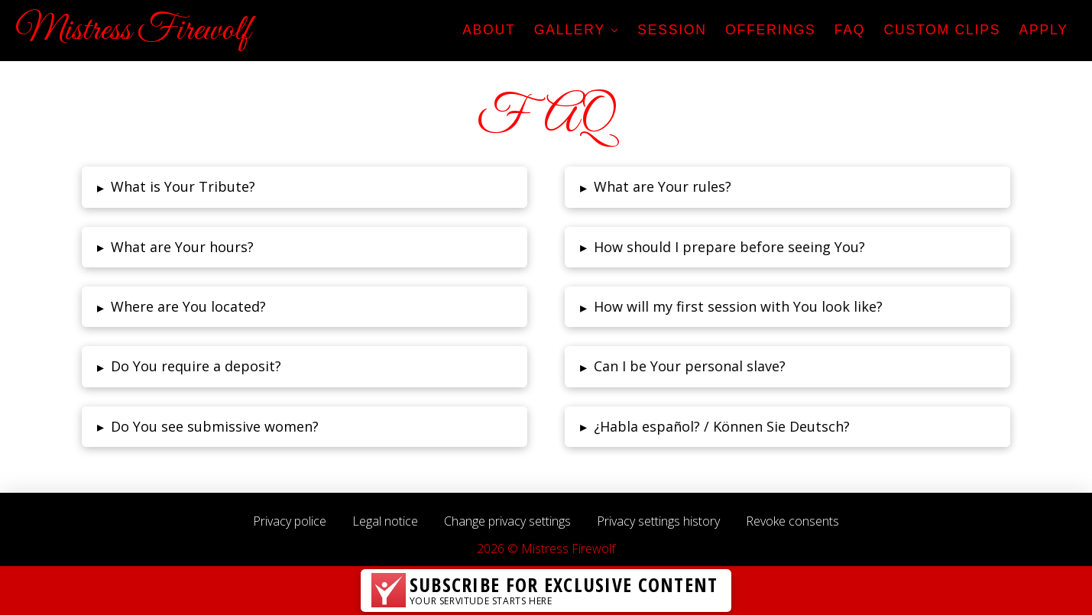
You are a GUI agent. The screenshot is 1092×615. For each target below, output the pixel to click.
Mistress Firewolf (132, 30)
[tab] (304, 187)
